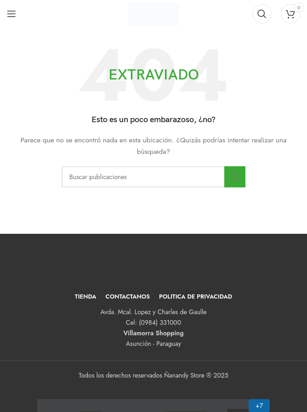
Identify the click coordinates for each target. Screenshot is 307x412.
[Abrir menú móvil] (11, 14)
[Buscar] (262, 14)
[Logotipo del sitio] (153, 12)
